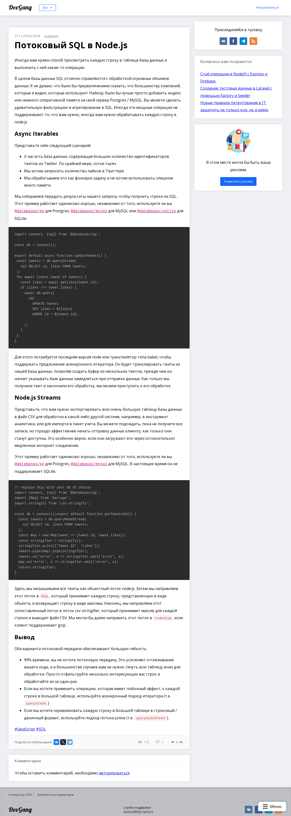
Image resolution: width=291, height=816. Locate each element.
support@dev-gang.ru (138, 810)
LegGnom (51, 36)
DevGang (21, 7)
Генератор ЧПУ (20, 794)
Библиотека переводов (56, 794)
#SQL (41, 728)
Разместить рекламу (238, 181)
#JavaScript (25, 728)
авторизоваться (114, 772)
